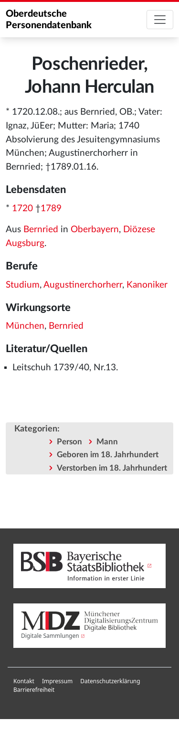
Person (69, 442)
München (25, 326)
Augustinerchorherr (82, 285)
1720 (22, 208)
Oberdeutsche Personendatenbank (49, 19)
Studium (23, 285)
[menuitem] (23, 681)
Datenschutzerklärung (110, 681)
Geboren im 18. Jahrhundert (107, 455)
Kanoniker (147, 285)
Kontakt (23, 681)
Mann (107, 442)
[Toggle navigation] (160, 19)
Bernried (40, 229)
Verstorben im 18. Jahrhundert (112, 468)
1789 (51, 208)
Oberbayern (95, 229)
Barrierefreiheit (33, 690)
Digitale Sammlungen (50, 636)
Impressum (57, 681)
